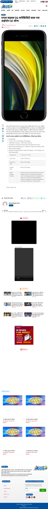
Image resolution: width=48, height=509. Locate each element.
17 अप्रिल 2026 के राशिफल (9, 451)
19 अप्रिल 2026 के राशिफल (9, 419)
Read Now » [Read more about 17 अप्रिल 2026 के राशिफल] (5, 454)
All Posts (11, 205)
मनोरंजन (28, 10)
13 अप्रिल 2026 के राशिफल (32, 451)
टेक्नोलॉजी (17, 10)
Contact (16, 2)
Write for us (33, 1)
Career (28, 1)
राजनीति (8, 10)
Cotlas (37, 507)
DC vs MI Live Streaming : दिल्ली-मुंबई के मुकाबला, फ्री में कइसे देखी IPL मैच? (38, 314)
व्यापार (39, 10)
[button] (35, 26)
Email (26, 488)
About (16, 1)
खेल (12, 10)
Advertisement (22, 1)
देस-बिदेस (3, 10)
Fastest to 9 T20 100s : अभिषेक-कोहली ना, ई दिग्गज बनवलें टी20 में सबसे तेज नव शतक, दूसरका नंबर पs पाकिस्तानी (17, 295)
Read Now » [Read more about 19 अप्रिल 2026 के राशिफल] (5, 422)
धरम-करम (23, 10)
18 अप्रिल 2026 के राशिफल (32, 419)
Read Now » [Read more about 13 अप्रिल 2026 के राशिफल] (28, 454)
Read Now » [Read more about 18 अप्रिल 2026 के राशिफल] (28, 422)
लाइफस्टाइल (34, 10)
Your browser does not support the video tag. (24, 264)
